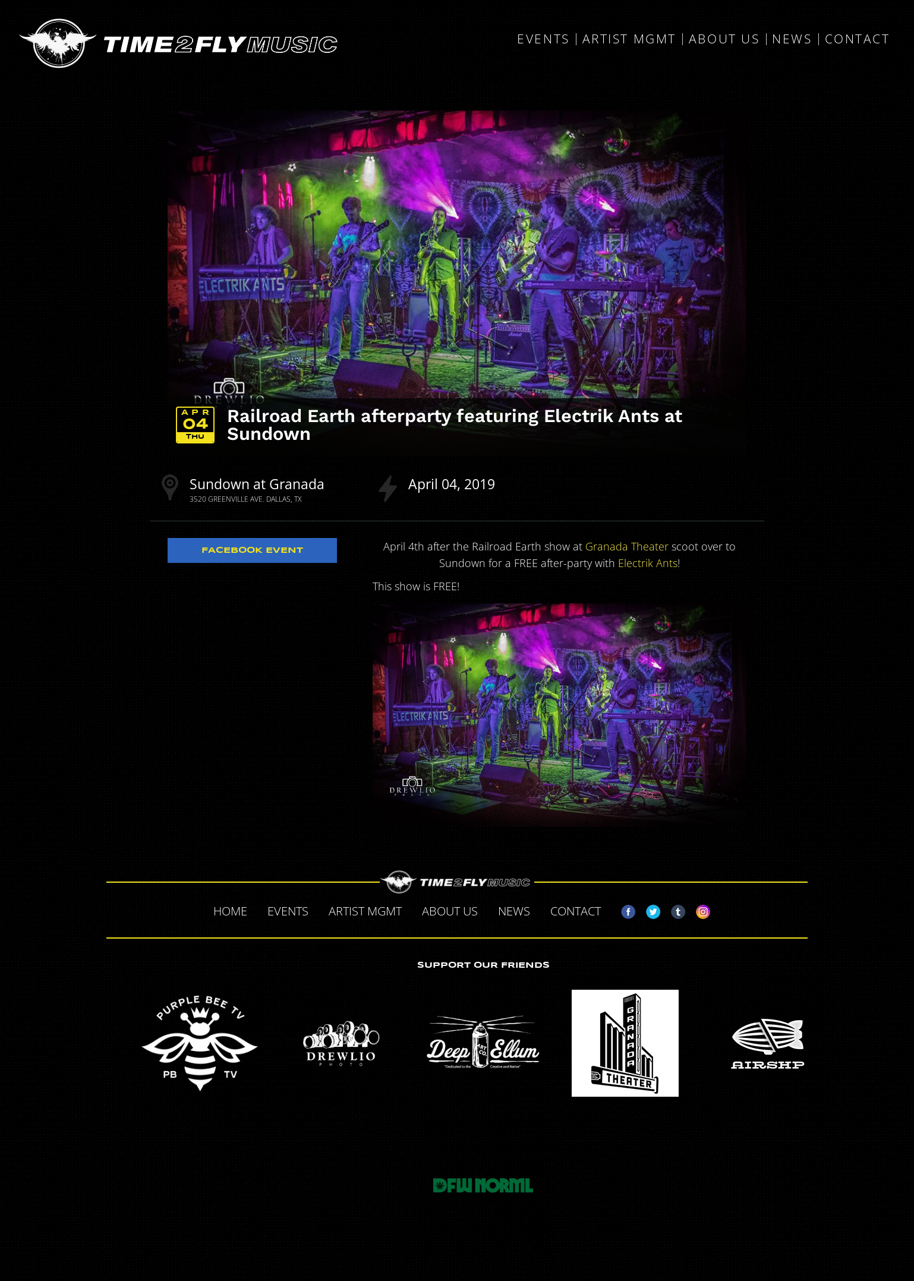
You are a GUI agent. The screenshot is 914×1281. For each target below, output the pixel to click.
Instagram (698, 909)
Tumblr (673, 909)
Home (230, 911)
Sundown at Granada (257, 483)
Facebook (623, 909)
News (792, 39)
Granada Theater (627, 546)
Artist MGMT (629, 39)
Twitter (648, 909)
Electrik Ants (647, 563)
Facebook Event (252, 550)
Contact (857, 39)
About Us (724, 39)
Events (543, 39)
